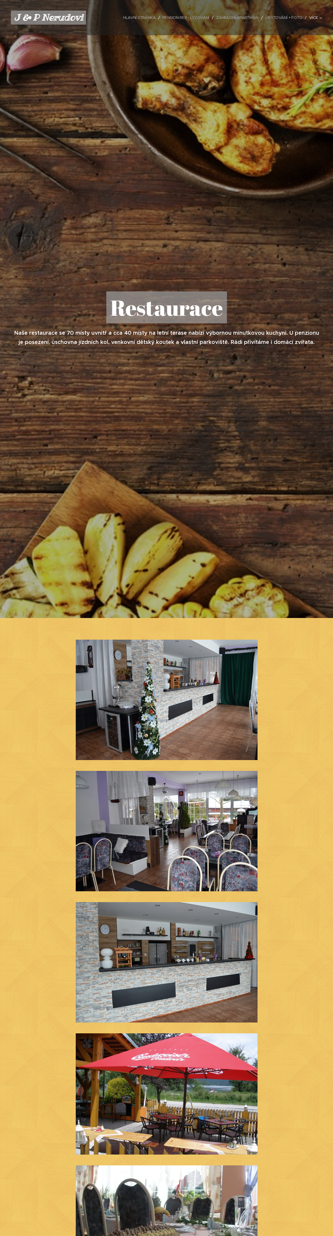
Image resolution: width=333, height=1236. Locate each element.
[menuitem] (131, 17)
